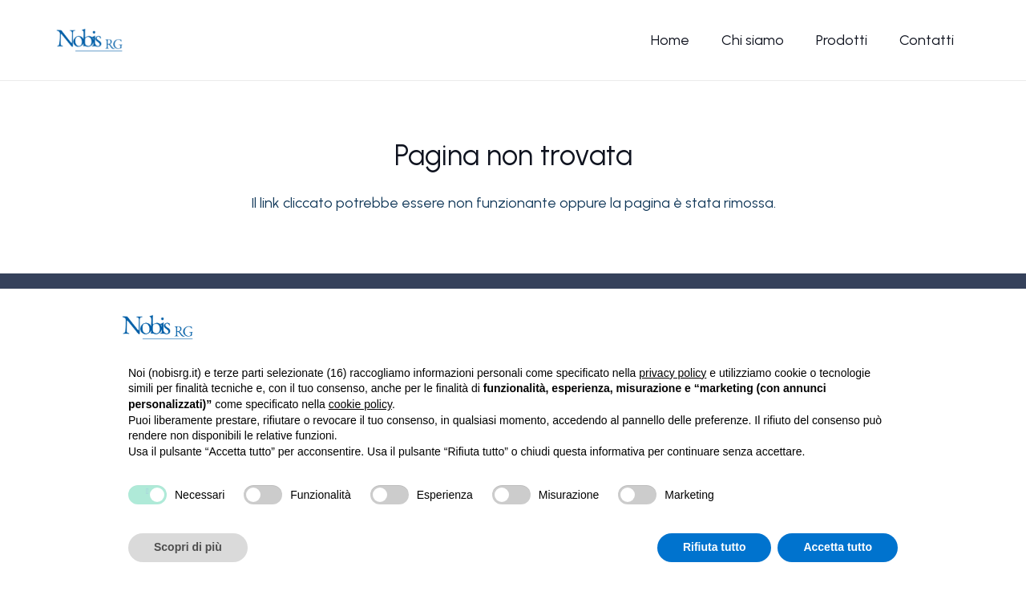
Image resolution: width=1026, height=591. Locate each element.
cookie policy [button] (360, 404)
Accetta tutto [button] (837, 546)
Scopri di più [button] (188, 546)
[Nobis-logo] (89, 40)
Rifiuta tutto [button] (714, 546)
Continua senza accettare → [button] (818, 327)
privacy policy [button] (672, 372)
